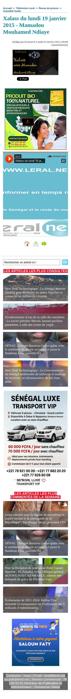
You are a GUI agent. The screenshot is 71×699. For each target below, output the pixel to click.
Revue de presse (48, 8)
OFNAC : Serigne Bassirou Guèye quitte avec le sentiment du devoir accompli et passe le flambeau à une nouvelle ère (34, 349)
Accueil (7, 8)
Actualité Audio (12, 11)
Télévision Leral (25, 8)
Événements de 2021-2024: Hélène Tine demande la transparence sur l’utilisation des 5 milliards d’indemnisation (35, 604)
